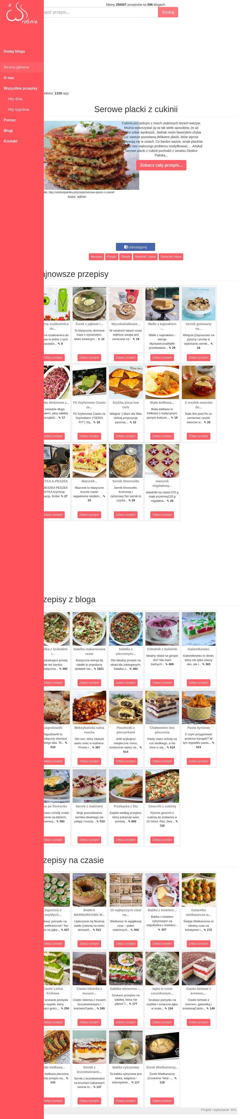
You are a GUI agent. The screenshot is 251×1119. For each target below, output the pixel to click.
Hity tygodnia (16, 109)
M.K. (245, 1110)
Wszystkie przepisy (21, 88)
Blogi (8, 131)
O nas (9, 78)
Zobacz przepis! (64, 357)
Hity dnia (13, 99)
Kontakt (11, 141)
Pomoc (10, 120)
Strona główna (16, 67)
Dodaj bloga (14, 51)
